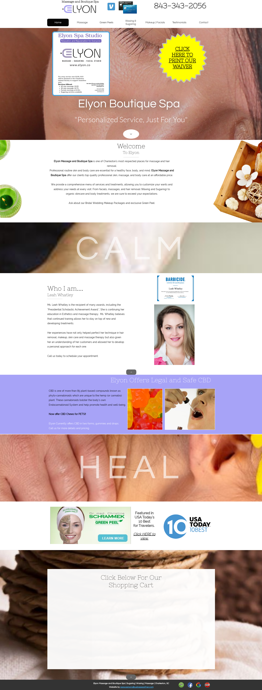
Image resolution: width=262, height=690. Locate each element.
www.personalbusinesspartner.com (136, 687)
